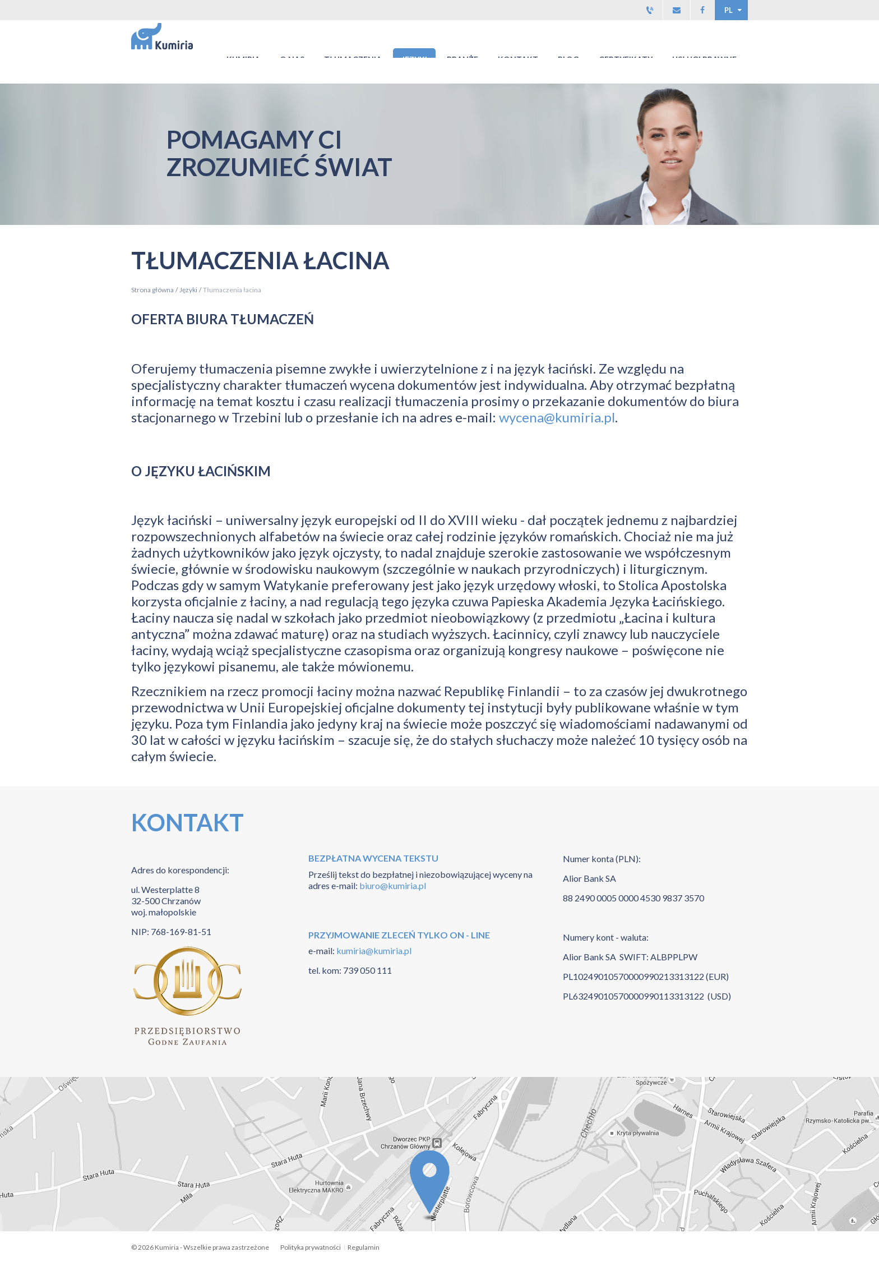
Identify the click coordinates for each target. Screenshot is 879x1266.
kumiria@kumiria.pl (373, 950)
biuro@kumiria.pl (392, 885)
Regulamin (364, 1247)
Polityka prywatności (310, 1247)
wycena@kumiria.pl (557, 417)
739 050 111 (367, 970)
